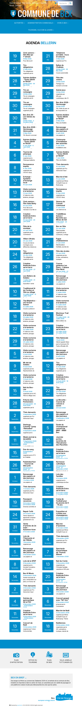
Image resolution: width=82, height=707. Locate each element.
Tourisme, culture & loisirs (41, 30)
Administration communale (41, 23)
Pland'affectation (16, 661)
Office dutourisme (32, 661)
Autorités (19, 23)
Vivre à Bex (62, 23)
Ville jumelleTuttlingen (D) (65, 661)
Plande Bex (49, 661)
